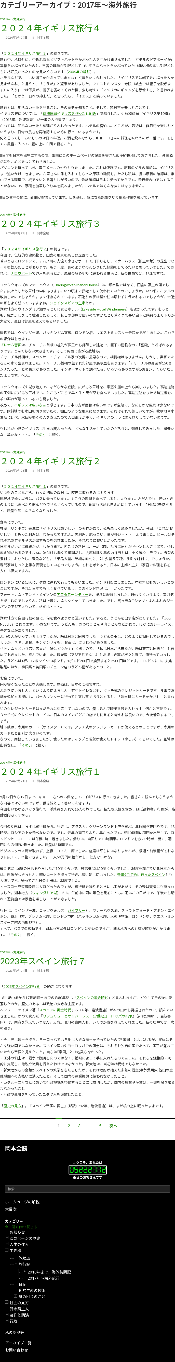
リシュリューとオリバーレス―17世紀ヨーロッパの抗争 (87, 1016)
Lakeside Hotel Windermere (104, 309)
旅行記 (24, 1264)
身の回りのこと (32, 1296)
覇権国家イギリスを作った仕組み (69, 113)
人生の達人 (19, 1244)
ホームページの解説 (22, 1202)
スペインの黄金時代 (92, 997)
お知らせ (17, 1232)
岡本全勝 (16, 1148)
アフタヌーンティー (72, 594)
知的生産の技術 (32, 1290)
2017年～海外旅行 (44, 1278)
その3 (26, 745)
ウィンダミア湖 (44, 893)
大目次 (11, 1209)
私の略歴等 (14, 1332)
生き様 (15, 1250)
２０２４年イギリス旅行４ (50, 28)
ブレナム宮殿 (10, 345)
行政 (13, 1321)
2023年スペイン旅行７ (43, 961)
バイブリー (77, 910)
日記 (22, 1284)
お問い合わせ (16, 1350)
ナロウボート (21, 273)
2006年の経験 (79, 72)
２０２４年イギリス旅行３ (25, 53)
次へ (113, 1125)
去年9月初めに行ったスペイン (141, 874)
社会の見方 (19, 1302)
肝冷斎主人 (19, 1308)
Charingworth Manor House (75, 285)
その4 (40, 435)
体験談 (24, 1258)
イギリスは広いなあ (30, 405)
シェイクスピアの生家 (67, 303)
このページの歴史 (25, 1238)
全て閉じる (28, 1227)
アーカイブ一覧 (18, 1343)
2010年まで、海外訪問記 (49, 1272)
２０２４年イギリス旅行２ (25, 249)
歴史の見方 (12, 1106)
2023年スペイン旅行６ (22, 986)
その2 (15, 935)
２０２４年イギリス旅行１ (25, 486)
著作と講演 (19, 1315)
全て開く (11, 1227)
